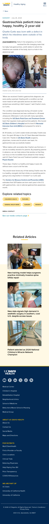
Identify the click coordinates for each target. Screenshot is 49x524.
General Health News (12, 205)
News (6, 11)
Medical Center (8, 386)
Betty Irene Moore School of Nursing (16, 407)
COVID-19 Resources (10, 476)
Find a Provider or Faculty (12, 450)
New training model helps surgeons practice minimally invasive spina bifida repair (24, 275)
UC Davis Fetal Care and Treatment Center (29, 118)
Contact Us (7, 427)
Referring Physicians (10, 463)
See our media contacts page (15, 215)
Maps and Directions (10, 435)
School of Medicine (10, 403)
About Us (6, 423)
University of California (11, 495)
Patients (38, 205)
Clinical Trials (7, 459)
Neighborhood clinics (11, 399)
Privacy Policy (24, 509)
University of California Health (14, 491)
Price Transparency (10, 471)
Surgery (6, 18)
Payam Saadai (8, 159)
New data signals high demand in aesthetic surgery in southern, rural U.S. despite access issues (24, 314)
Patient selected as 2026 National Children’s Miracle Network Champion (23, 352)
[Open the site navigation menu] (45, 4)
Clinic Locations (9, 454)
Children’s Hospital (10, 391)
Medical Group (8, 412)
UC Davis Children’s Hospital (13, 123)
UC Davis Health (24, 138)
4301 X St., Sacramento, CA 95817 (24, 513)
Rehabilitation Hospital (11, 395)
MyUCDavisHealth (9, 446)
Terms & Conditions (38, 507)
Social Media (7, 431)
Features (25, 199)
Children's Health (11, 199)
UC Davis (6, 486)
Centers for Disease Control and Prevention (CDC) (25, 180)
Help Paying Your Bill (10, 467)
